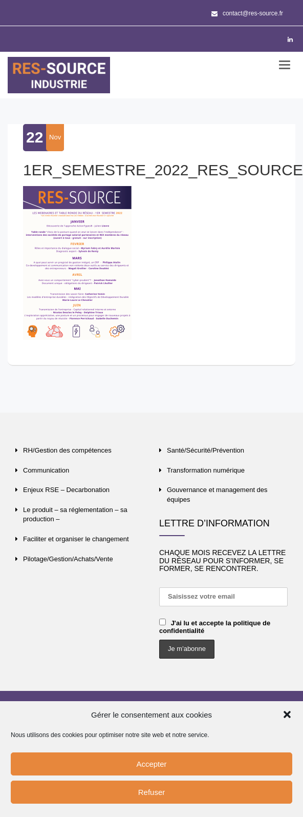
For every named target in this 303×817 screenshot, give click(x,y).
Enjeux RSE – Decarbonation (66, 490)
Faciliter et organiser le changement (76, 539)
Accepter (151, 764)
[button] (287, 714)
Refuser (151, 792)
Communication (46, 470)
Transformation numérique (206, 470)
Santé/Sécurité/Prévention (205, 450)
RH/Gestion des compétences (67, 450)
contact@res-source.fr (247, 13)
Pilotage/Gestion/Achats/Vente (68, 559)
